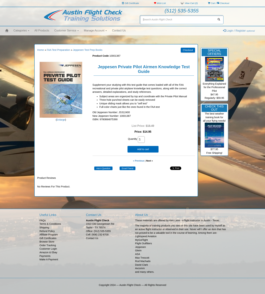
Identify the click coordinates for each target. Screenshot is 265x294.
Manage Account (95, 30)
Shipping (44, 227)
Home (40, 50)
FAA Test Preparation (58, 50)
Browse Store (46, 241)
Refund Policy (47, 231)
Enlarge (61, 119)
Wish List (160, 3)
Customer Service (66, 30)
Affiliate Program (48, 234)
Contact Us (119, 30)
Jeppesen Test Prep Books (87, 50)
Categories (21, 30)
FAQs (42, 220)
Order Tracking (47, 245)
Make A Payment (48, 259)
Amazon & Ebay (48, 252)
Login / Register (239, 30)
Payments (44, 256)
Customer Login (48, 248)
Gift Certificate (130, 3)
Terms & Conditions (50, 223)
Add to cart (143, 149)
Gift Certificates (47, 238)
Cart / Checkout (218, 3)
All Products (41, 30)
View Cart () (191, 3)
